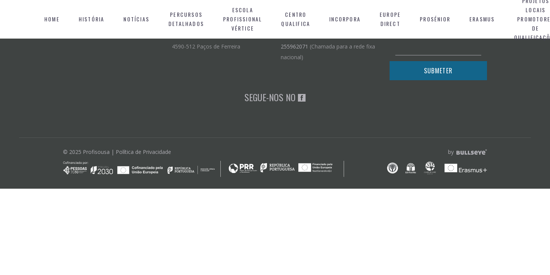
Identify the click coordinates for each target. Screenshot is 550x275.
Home (52, 19)
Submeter (438, 70)
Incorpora (345, 19)
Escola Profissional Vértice (242, 19)
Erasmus (482, 19)
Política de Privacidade (143, 151)
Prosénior (435, 19)
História (92, 19)
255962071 (294, 46)
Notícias (136, 19)
